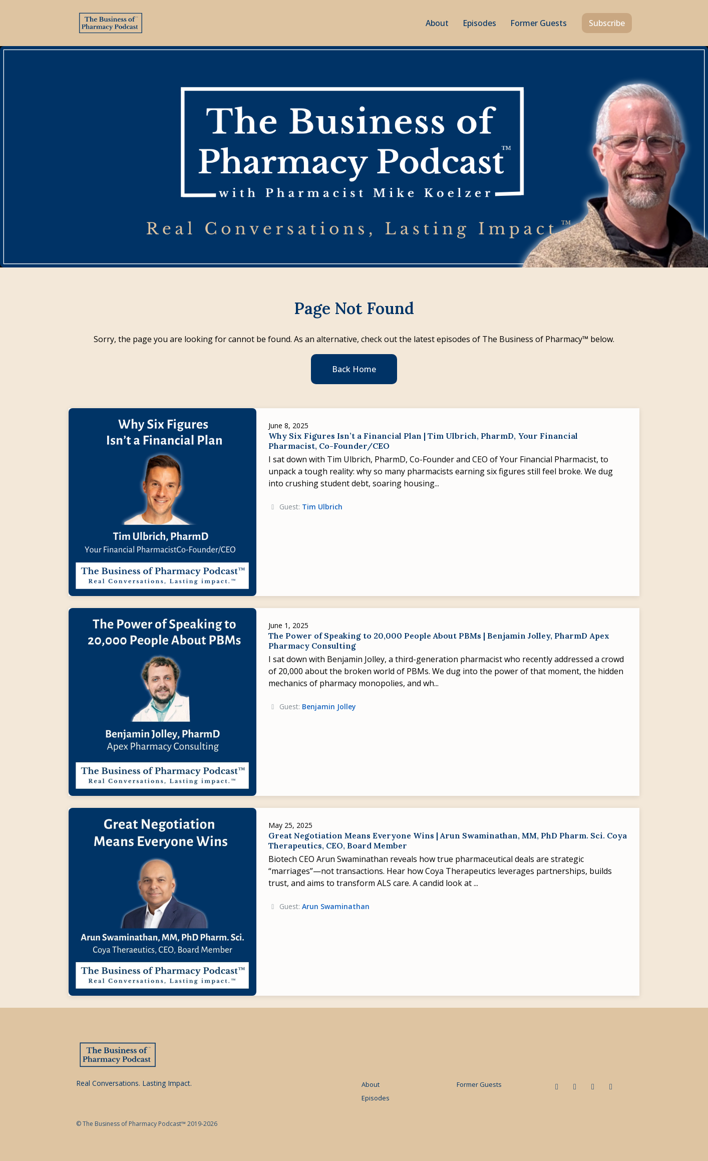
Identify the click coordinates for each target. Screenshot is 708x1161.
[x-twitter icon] (575, 1086)
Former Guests (538, 23)
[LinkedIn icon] (557, 1086)
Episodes (479, 23)
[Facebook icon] (593, 1086)
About (437, 23)
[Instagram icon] (611, 1086)
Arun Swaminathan (336, 906)
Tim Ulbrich (322, 506)
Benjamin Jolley (329, 706)
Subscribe (607, 23)
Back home (354, 369)
